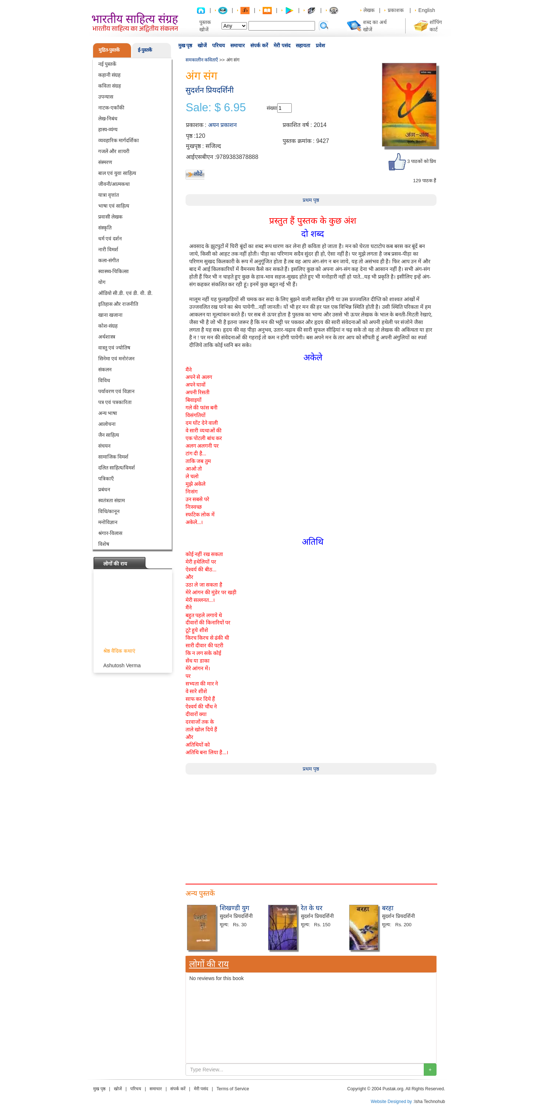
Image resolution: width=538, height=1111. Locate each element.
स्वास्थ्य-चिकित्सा (113, 271)
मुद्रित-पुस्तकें (109, 50)
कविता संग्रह (109, 86)
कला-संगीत (108, 260)
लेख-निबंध (108, 118)
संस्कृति (105, 228)
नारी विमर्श (108, 249)
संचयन (104, 446)
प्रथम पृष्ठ (311, 200)
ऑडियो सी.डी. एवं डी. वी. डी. (125, 293)
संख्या (272, 108)
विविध (104, 380)
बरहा (388, 908)
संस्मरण (105, 162)
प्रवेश (320, 45)
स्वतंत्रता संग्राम (111, 500)
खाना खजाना (110, 315)
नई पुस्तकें (107, 64)
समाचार (237, 45)
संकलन (105, 369)
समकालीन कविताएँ (202, 60)
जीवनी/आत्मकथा (114, 184)
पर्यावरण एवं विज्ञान (116, 391)
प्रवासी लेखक (110, 217)
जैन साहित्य (108, 435)
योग (101, 282)
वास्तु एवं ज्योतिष (114, 348)
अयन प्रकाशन (222, 125)
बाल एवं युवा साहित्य (117, 173)
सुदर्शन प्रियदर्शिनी (210, 90)
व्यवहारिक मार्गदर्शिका (118, 140)
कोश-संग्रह (108, 326)
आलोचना (107, 424)
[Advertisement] (311, 825)
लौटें (198, 174)
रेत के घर (311, 908)
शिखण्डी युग (234, 908)
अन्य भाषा (107, 413)
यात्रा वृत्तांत (108, 195)
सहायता (303, 45)
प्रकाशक (396, 10)
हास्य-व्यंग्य (108, 129)
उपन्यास (105, 97)
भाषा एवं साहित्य (113, 206)
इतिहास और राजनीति (118, 304)
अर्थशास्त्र (106, 337)
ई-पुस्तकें (145, 50)
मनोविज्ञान (107, 522)
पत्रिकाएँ (106, 478)
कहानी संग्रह (109, 75)
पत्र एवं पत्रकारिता (115, 402)
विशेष (103, 544)
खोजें (202, 45)
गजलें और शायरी (114, 151)
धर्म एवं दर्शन (110, 238)
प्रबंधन (104, 489)
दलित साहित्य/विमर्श (116, 468)
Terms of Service (232, 1088)
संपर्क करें (259, 45)
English (426, 10)
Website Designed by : (392, 1101)
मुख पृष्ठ (185, 45)
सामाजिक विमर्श (113, 457)
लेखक (369, 10)
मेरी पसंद (282, 45)
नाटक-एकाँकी (111, 108)
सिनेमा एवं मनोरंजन (116, 358)
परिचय (218, 45)
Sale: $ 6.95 (216, 107)
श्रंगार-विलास (110, 533)
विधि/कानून (109, 511)
